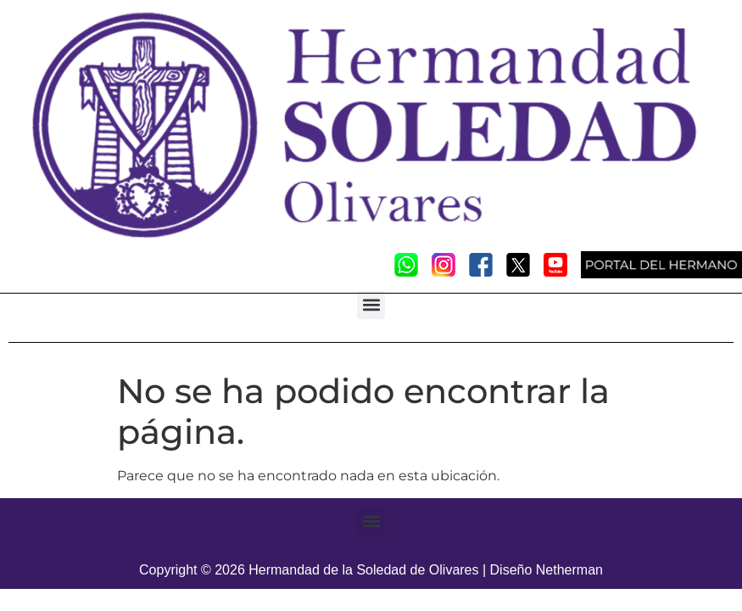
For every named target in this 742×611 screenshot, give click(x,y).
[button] (371, 305)
